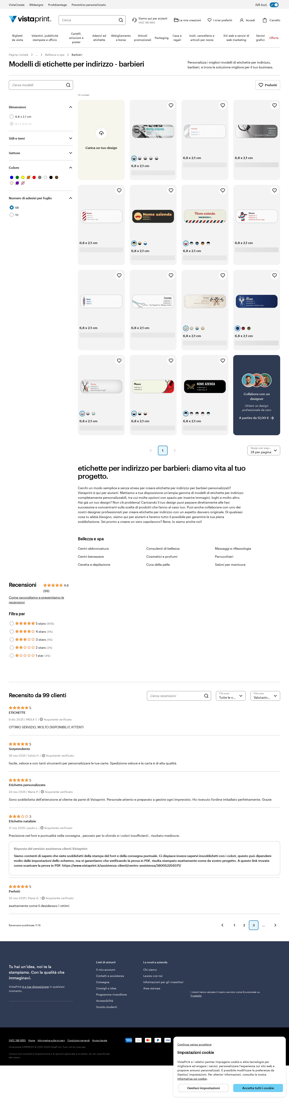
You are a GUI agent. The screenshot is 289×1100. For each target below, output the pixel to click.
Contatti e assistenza (110, 976)
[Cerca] (119, 20)
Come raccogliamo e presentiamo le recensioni (36, 599)
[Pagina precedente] (151, 450)
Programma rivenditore (111, 994)
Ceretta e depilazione (94, 564)
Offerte (274, 37)
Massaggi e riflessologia (233, 548)
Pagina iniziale (18, 54)
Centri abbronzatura (93, 548)
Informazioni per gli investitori (163, 982)
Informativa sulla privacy (51, 1040)
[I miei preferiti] (218, 20)
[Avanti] (275, 925)
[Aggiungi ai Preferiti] (171, 105)
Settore (14, 153)
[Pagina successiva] (175, 450)
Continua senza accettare (194, 1044)
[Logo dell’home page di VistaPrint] (30, 20)
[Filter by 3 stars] (12, 640)
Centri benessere (91, 556)
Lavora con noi (153, 976)
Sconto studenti (106, 1007)
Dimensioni (17, 107)
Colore (14, 167)
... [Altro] (37, 54)
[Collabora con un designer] (256, 395)
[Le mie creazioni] (185, 20)
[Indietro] (222, 925)
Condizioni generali (78, 1040)
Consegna (103, 982)
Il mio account (105, 969)
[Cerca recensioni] (176, 695)
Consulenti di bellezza (163, 548)
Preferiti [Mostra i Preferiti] (267, 85)
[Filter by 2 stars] (12, 648)
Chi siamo (150, 969)
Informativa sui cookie (192, 1078)
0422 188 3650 (17, 1040)
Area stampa (151, 988)
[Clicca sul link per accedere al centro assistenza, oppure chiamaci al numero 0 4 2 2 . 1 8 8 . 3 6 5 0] (148, 20)
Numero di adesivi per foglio (30, 198)
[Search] (206, 696)
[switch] (270, 4)
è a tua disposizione (35, 986)
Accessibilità (104, 1000)
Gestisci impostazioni (203, 1088)
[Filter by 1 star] (12, 656)
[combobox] (88, 20)
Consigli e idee (106, 988)
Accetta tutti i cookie (258, 1088)
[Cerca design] (68, 85)
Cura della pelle (158, 564)
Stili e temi (17, 138)
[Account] (246, 20)
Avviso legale (99, 1040)
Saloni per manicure (230, 564)
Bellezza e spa (54, 54)
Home (31, 1040)
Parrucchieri (224, 556)
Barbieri (77, 54)
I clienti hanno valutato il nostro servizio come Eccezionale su (225, 994)
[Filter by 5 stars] (12, 623)
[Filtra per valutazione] (231, 696)
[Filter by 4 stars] (12, 631)
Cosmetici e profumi (161, 556)
